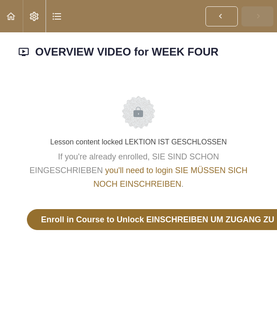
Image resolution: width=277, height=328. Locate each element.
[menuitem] (34, 16)
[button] (11, 16)
